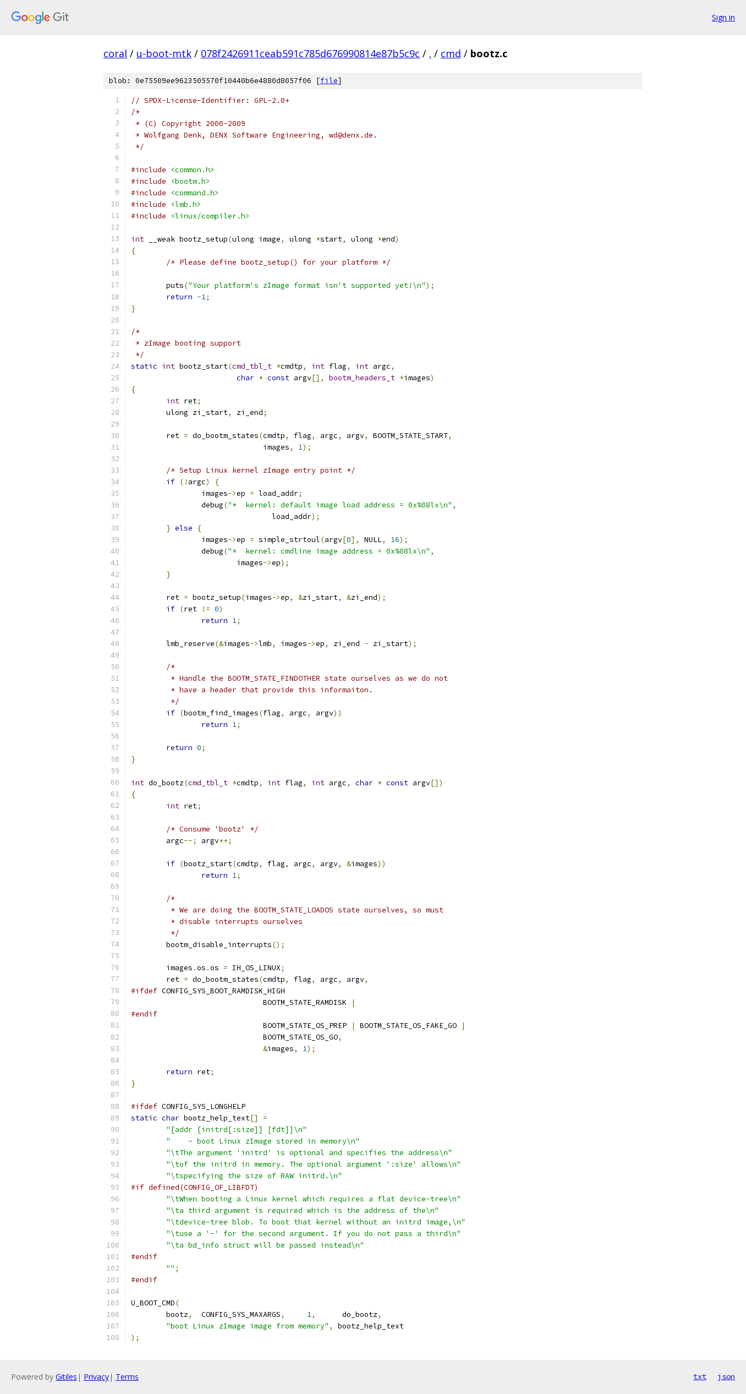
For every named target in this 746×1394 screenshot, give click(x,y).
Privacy (96, 1376)
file (329, 80)
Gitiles (66, 1376)
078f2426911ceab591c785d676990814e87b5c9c (310, 53)
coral (115, 53)
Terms (127, 1376)
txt (699, 1376)
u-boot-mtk (163, 53)
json (726, 1376)
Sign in (723, 17)
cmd (451, 53)
